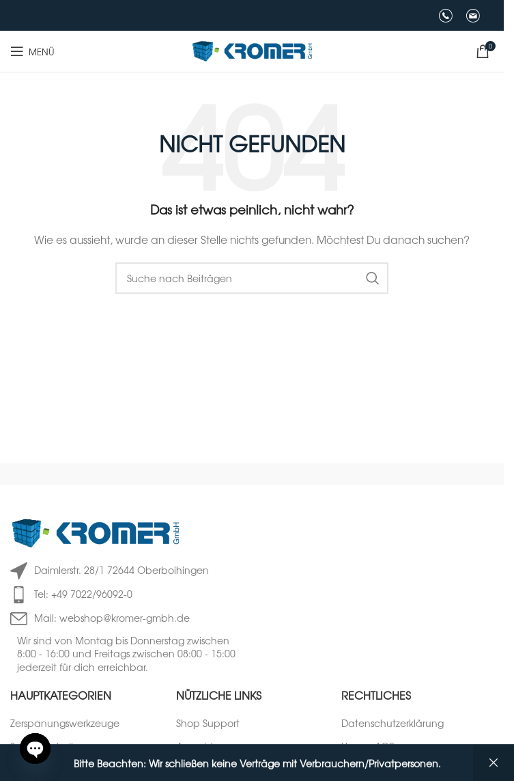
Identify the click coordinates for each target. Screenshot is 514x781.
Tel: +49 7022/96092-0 (83, 594)
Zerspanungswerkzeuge (64, 723)
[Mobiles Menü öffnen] (32, 51)
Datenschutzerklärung (392, 723)
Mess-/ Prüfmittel (47, 770)
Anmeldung (203, 746)
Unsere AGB (368, 746)
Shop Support (208, 723)
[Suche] (251, 278)
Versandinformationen (393, 770)
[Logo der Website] (252, 50)
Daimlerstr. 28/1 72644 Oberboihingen (121, 570)
